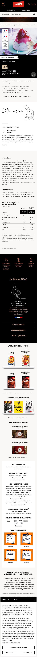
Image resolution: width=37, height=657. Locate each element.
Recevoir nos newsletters (27, 393)
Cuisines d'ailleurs (16, 490)
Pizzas (8, 490)
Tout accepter (27, 652)
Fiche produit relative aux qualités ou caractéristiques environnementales (18, 589)
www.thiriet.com (7, 607)
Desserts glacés (14, 498)
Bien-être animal (8, 584)
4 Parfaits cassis (30, 25)
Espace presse (29, 584)
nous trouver (18, 324)
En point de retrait (25, 467)
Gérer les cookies (19, 633)
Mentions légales (14, 580)
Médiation (28, 582)
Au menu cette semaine (18, 511)
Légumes (8, 494)
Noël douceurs (9, 486)
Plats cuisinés (26, 490)
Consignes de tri (19, 584)
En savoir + (18, 526)
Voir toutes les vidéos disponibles (17, 457)
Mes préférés (11, 10)
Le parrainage (18, 469)
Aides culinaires (13, 496)
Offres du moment (20, 486)
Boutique (28, 503)
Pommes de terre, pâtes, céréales (21, 494)
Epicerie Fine (9, 503)
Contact (6, 586)
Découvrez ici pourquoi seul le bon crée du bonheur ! (18, 303)
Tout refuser (10, 652)
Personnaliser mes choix (18, 648)
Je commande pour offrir (18, 479)
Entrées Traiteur (10, 488)
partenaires (19, 607)
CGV (7, 580)
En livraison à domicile (12, 467)
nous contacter (18, 330)
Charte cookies (20, 582)
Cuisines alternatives (24, 501)
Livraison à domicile (17, 477)
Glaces (25, 496)
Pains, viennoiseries (12, 501)
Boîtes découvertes (19, 503)
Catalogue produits (25, 580)
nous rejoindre (18, 335)
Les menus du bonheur (18, 505)
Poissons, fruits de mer (13, 492)
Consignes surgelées (21, 475)
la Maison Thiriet (18, 279)
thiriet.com (6, 578)
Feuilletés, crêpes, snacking (23, 488)
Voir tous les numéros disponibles (17, 417)
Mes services (26, 10)
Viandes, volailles (25, 492)
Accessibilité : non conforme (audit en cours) (21, 586)
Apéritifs (28, 486)
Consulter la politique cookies (11, 642)
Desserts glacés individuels (17, 25)
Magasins (11, 475)
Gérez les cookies (10, 582)
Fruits (20, 496)
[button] (29, 4)
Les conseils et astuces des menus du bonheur (18, 513)
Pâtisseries (23, 498)
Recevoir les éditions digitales (10, 393)
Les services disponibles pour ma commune (22, 578)
